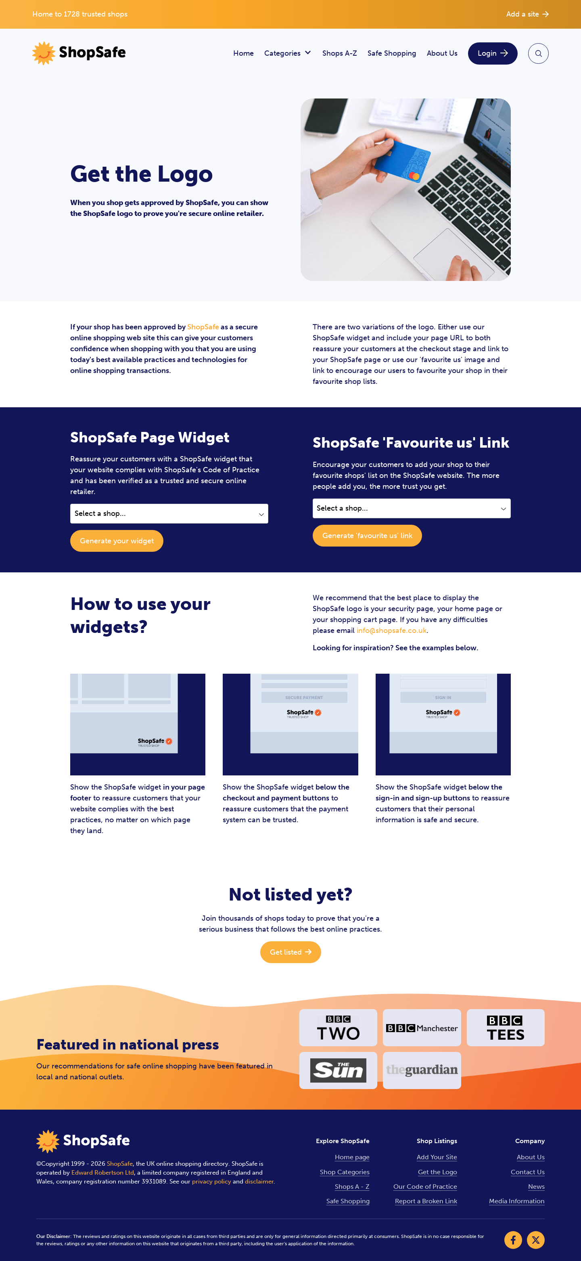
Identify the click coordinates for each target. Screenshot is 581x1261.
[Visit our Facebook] (513, 1240)
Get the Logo (437, 1172)
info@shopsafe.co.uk (391, 630)
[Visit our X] (536, 1240)
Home (243, 53)
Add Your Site (437, 1157)
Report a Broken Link (426, 1201)
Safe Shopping (392, 53)
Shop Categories (345, 1172)
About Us (442, 53)
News (536, 1186)
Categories (288, 53)
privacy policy (211, 1181)
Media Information (517, 1201)
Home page (352, 1157)
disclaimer (259, 1181)
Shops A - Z (352, 1186)
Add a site (527, 14)
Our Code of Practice (425, 1186)
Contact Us (528, 1172)
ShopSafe (203, 327)
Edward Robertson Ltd (102, 1172)
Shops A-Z (339, 53)
